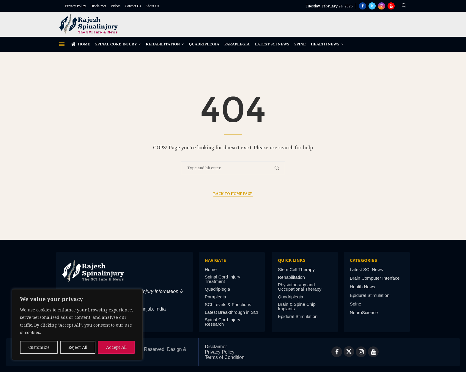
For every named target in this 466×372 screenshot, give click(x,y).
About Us (152, 6)
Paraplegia (237, 44)
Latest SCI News (272, 44)
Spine (300, 44)
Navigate (215, 260)
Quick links (292, 260)
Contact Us (133, 6)
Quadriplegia (204, 44)
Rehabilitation (163, 44)
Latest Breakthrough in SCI (231, 312)
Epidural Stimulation (297, 316)
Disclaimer (98, 6)
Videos (115, 6)
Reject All (77, 347)
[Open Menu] (61, 44)
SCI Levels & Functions (228, 304)
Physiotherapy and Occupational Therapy (299, 286)
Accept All (116, 347)
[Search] (404, 6)
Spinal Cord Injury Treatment (222, 279)
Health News (325, 44)
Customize (39, 347)
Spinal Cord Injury (116, 44)
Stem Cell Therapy (296, 269)
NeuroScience (364, 312)
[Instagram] (381, 6)
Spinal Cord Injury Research (222, 321)
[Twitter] (372, 6)
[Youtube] (391, 6)
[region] (77, 324)
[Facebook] (362, 6)
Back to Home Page (233, 193)
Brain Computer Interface (375, 278)
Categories (363, 260)
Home (80, 44)
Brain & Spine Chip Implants (297, 306)
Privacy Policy (75, 6)
